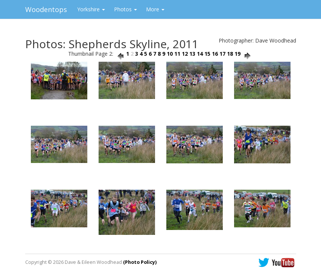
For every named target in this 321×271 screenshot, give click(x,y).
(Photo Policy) (140, 262)
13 (192, 53)
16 (215, 53)
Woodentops (46, 9)
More (155, 9)
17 (222, 53)
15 (207, 53)
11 (177, 53)
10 (170, 53)
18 (230, 53)
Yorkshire (91, 9)
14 (200, 53)
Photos (125, 9)
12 (185, 53)
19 (237, 53)
